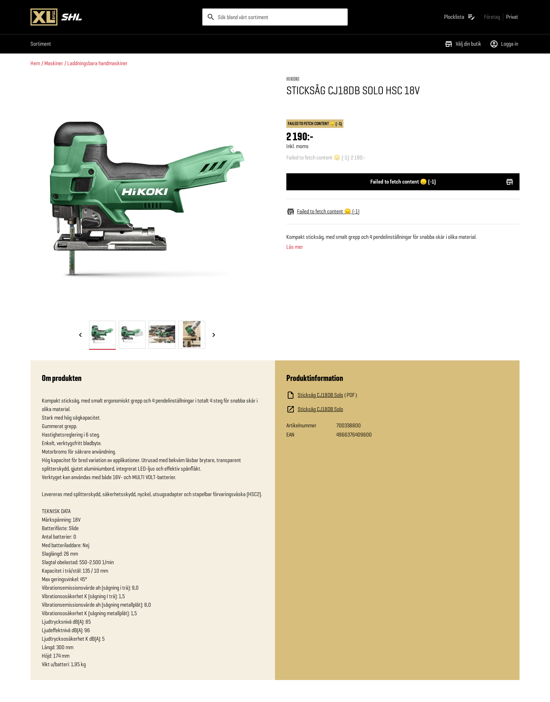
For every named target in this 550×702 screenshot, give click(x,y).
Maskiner (53, 63)
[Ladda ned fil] (357, 395)
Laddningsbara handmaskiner (97, 63)
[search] (275, 17)
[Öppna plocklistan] (460, 17)
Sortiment (40, 43)
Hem (35, 63)
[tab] (102, 335)
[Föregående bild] (80, 335)
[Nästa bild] (213, 335)
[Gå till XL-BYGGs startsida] (113, 17)
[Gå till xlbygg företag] (492, 17)
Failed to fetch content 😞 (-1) (403, 182)
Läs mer (294, 247)
